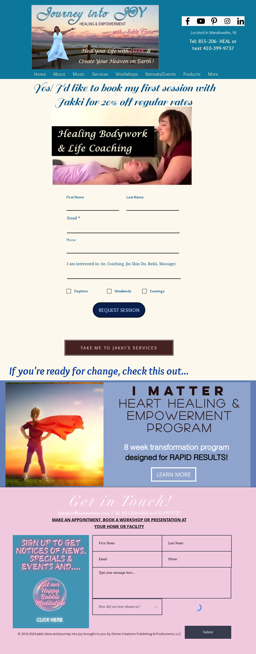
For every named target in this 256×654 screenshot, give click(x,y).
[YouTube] (201, 21)
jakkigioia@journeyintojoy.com (83, 513)
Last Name (135, 197)
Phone (71, 240)
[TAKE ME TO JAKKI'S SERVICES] (119, 348)
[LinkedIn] (241, 21)
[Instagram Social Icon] (227, 21)
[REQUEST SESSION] (119, 310)
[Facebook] (187, 21)
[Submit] (208, 632)
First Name (75, 197)
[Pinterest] (214, 21)
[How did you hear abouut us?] (127, 607)
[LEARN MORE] (173, 474)
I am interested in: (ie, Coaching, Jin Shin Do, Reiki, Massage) (121, 264)
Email (72, 218)
